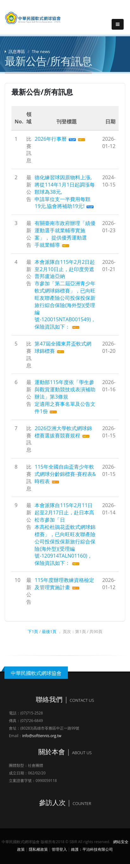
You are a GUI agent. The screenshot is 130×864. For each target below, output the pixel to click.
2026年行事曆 (51, 138)
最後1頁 (49, 631)
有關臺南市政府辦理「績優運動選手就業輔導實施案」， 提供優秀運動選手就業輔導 (65, 234)
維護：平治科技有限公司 (92, 849)
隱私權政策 (38, 849)
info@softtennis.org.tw (41, 735)
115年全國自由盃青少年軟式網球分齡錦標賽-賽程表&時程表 (65, 474)
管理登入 (59, 849)
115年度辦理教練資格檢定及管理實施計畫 (64, 584)
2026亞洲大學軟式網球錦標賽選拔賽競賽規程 (63, 432)
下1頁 (33, 631)
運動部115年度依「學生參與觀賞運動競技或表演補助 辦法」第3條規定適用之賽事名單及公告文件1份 (65, 396)
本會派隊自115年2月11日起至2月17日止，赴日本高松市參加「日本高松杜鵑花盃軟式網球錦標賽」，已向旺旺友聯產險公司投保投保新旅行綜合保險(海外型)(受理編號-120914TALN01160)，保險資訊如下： (65, 534)
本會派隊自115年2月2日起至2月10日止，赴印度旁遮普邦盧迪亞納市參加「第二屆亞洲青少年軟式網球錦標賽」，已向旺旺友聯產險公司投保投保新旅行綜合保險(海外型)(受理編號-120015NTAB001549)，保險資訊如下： (65, 294)
